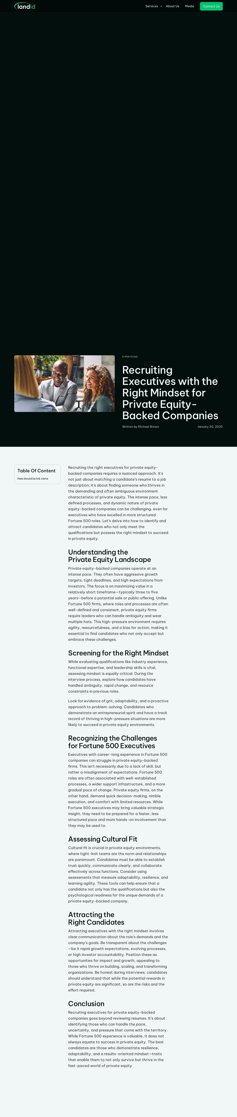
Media (189, 6)
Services (152, 6)
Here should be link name (32, 478)
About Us (172, 6)
